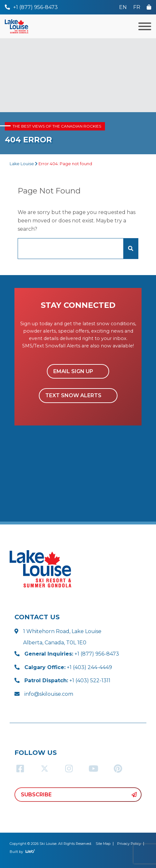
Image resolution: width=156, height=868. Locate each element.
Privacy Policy (129, 843)
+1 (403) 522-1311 (67, 680)
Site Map (103, 843)
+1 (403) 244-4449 (68, 667)
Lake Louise (22, 163)
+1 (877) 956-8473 (71, 654)
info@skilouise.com (48, 694)
